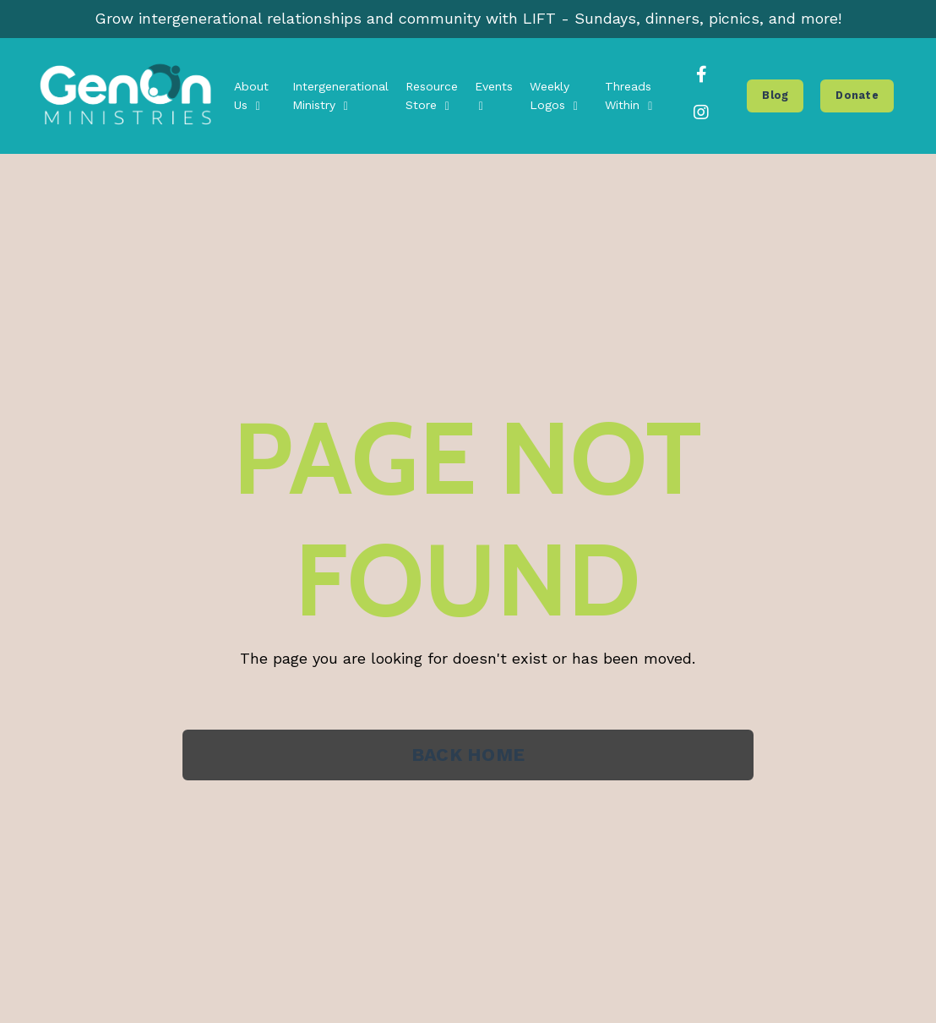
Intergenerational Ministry (340, 95)
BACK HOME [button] (468, 754)
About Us (251, 95)
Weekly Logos (554, 95)
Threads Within (628, 95)
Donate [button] (857, 95)
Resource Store (431, 95)
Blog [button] (775, 95)
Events (494, 95)
